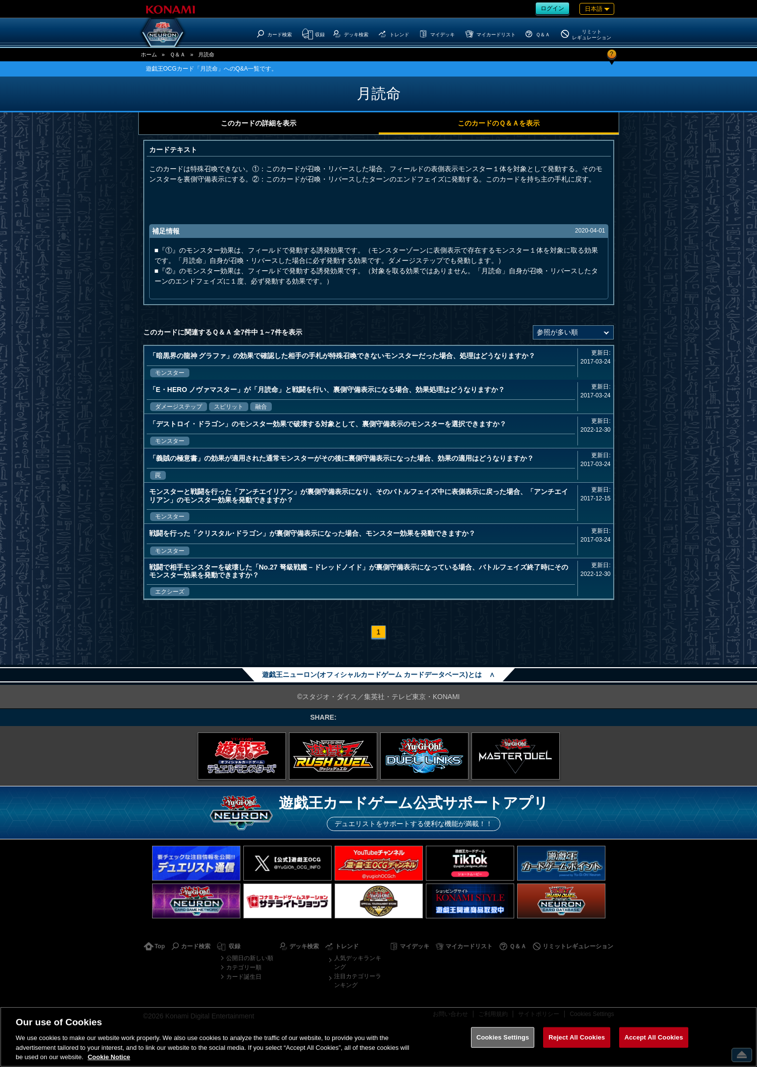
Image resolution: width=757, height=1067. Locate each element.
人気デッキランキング (357, 962)
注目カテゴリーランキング (357, 981)
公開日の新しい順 (249, 958)
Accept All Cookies (654, 1037)
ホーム (149, 54)
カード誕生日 (243, 976)
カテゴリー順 (243, 967)
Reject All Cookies (576, 1037)
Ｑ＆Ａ (177, 54)
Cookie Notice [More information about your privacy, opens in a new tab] (109, 1057)
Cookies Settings (502, 1037)
